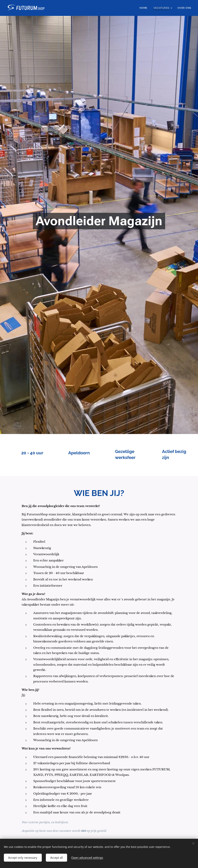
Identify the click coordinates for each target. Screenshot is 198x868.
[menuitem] (147, 8)
